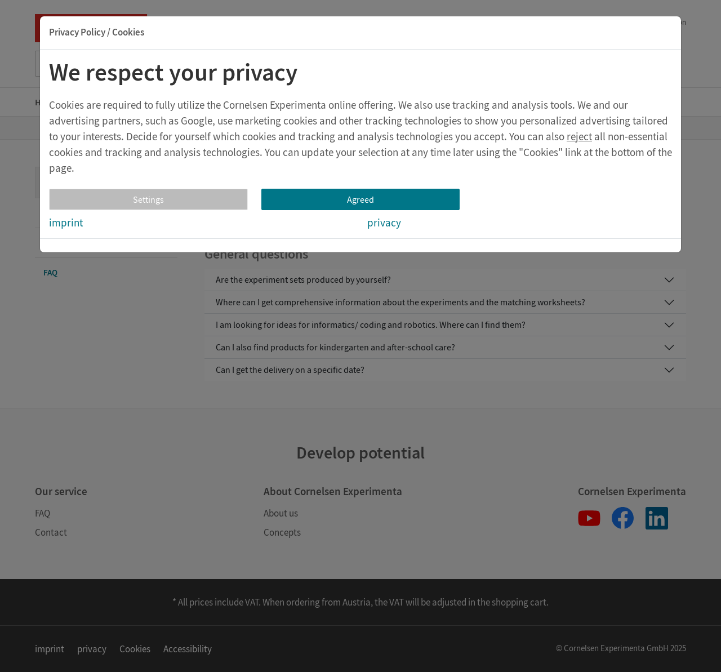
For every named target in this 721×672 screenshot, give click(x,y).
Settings (148, 199)
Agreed (360, 199)
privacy (384, 222)
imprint (66, 222)
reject (579, 136)
